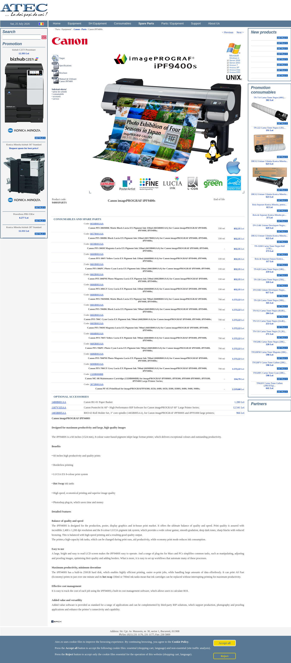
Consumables (122, 23)
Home (57, 23)
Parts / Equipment (172, 23)
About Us (214, 23)
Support (196, 23)
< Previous (229, 32)
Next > (240, 32)
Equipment (74, 23)
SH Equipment (97, 23)
